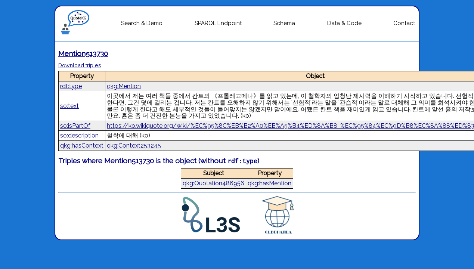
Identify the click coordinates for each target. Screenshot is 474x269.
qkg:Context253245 (134, 145)
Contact (404, 23)
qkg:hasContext (81, 145)
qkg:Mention (124, 86)
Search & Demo (141, 23)
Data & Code (344, 23)
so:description (79, 135)
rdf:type (71, 86)
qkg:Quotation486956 (213, 183)
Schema (284, 23)
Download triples (79, 65)
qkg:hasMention (269, 183)
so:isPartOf (75, 125)
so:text (69, 105)
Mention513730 (83, 53)
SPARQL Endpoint (218, 23)
